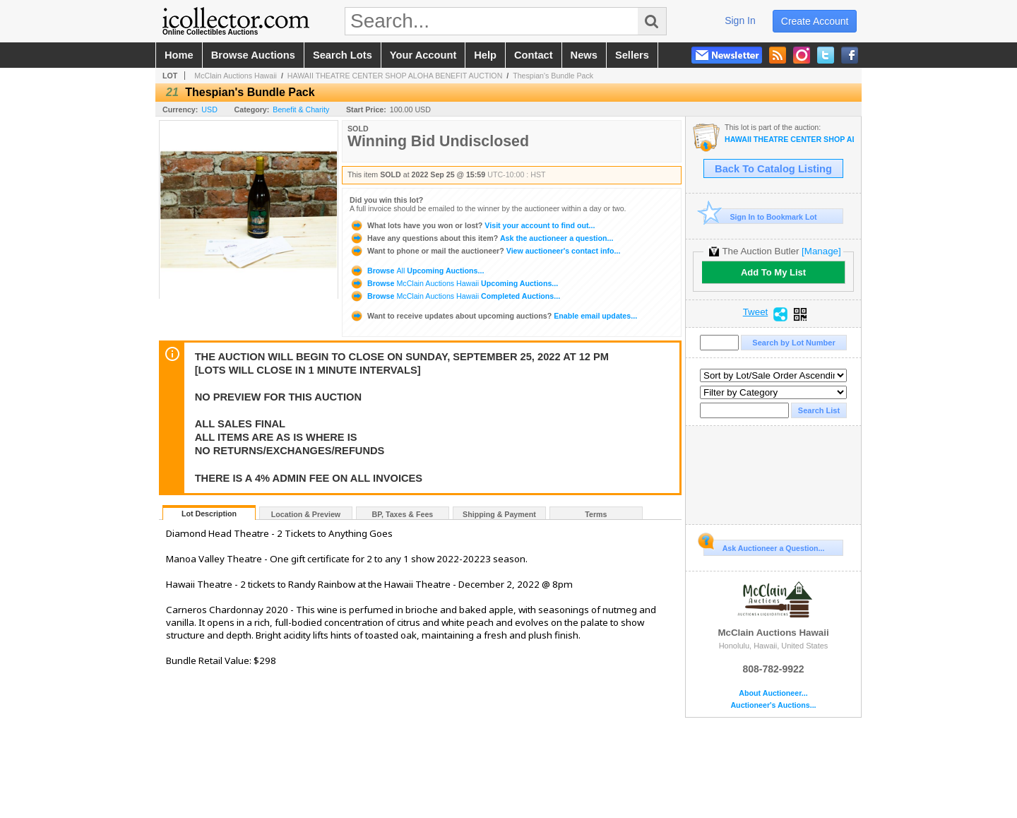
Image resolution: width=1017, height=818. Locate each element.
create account (815, 21)
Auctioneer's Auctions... (773, 705)
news (584, 55)
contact (533, 55)
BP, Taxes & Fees (403, 514)
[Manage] (821, 251)
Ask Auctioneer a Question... (763, 546)
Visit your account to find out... (472, 225)
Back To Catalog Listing (773, 168)
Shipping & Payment (499, 514)
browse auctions (253, 55)
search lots (342, 55)
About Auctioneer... (773, 693)
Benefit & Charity (301, 109)
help (485, 55)
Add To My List (773, 272)
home (179, 55)
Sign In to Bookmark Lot (760, 216)
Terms (596, 514)
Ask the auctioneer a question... (481, 238)
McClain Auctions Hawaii (235, 75)
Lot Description (209, 513)
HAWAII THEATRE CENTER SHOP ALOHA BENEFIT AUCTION (395, 75)
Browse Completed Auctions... (455, 296)
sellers (632, 55)
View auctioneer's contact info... (485, 251)
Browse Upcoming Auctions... (417, 270)
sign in (740, 20)
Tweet (755, 312)
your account (423, 55)
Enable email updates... (493, 316)
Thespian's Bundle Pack (553, 75)
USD (209, 109)
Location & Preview (305, 514)
